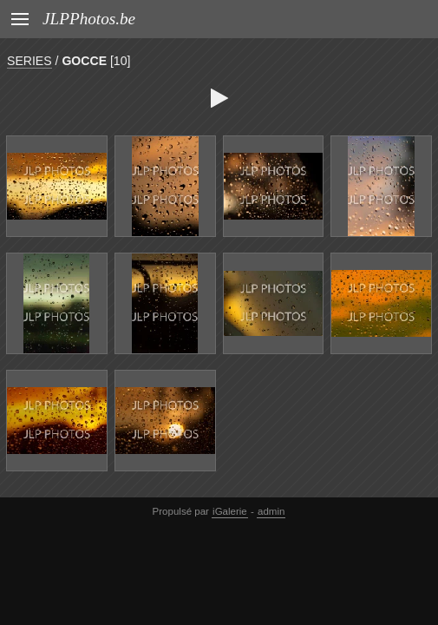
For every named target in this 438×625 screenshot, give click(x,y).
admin (271, 511)
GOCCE (84, 61)
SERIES (29, 61)
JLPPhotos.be (88, 19)
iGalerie (229, 511)
